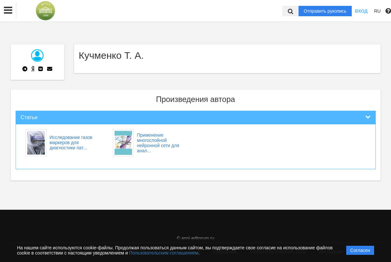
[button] (8, 10)
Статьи (29, 117)
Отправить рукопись (325, 11)
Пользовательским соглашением (163, 253)
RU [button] (377, 11)
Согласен (360, 250)
